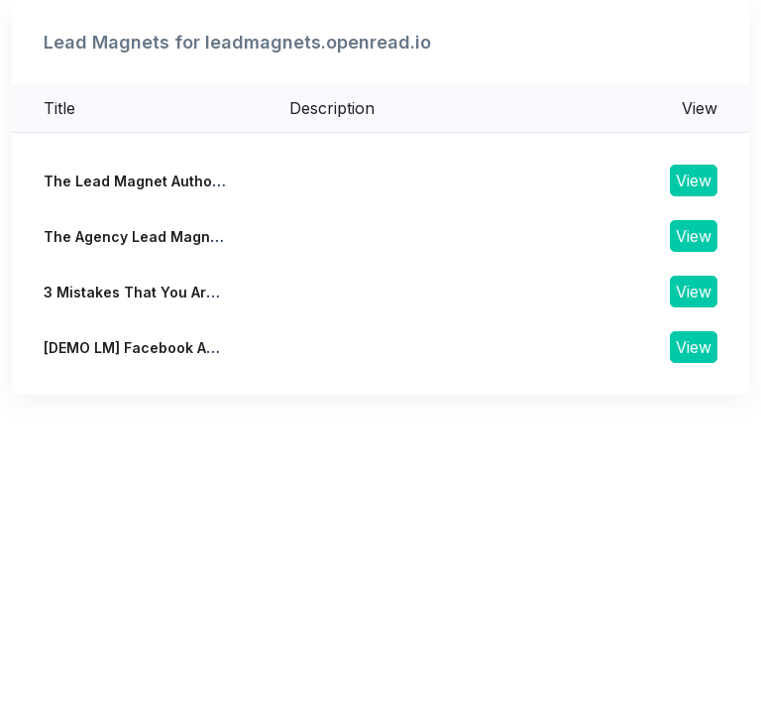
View (693, 180)
